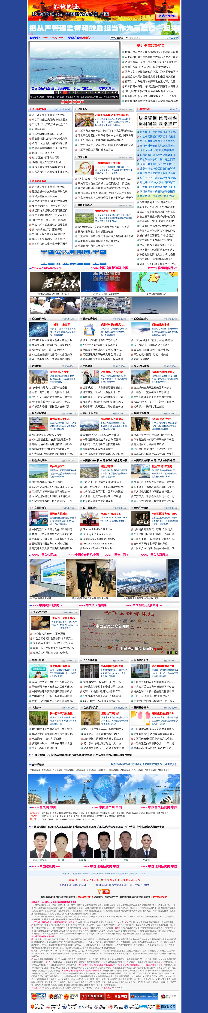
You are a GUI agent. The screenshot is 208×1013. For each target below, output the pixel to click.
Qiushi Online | (48, 819)
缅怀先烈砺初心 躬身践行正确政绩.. (52, 496)
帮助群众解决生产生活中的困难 (49, 243)
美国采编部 (69, 770)
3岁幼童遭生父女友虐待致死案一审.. (52, 439)
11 (99, 92)
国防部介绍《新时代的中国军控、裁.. (154, 548)
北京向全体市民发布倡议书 (98, 501)
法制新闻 (82, 157)
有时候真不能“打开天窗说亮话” (151, 543)
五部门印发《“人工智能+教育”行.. (101, 701)
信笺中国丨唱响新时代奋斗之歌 (101, 734)
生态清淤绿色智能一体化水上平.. (50, 215)
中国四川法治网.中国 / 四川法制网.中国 (154, 460)
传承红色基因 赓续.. (163, 372)
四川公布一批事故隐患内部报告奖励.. (154, 486)
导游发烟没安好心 (60, 419)
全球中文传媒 (54, 9)
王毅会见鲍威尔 (58, 513)
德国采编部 (102, 770)
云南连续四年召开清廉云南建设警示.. (103, 486)
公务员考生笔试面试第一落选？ (157, 255)
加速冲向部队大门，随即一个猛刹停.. (154, 534)
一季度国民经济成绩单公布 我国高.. (102, 439)
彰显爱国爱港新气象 (163, 666)
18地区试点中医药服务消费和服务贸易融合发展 (151, 52)
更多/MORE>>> (125, 109)
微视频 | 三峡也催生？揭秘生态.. (151, 349)
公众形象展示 (91, 707)
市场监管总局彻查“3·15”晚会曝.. (51, 652)
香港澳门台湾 (141, 660)
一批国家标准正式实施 (108, 163)
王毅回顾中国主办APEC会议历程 (50, 543)
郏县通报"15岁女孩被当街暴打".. (158, 182)
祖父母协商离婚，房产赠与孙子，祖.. (52, 501)
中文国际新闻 (39, 507)
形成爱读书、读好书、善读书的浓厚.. (154, 401)
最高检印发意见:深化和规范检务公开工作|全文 (151, 96)
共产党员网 (46, 813)
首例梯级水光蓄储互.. (113, 419)
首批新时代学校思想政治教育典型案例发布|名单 (151, 101)
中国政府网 (105, 813)
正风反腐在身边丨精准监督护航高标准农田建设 (151, 86)
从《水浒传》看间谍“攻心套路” (40, 97)
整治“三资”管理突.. (162, 466)
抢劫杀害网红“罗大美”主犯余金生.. (51, 449)
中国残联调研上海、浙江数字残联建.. (52, 696)
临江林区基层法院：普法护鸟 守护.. (153, 449)
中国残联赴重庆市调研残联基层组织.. (52, 691)
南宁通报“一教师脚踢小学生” (155, 264)
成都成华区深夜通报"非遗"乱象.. (158, 196)
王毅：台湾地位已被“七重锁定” (151, 696)
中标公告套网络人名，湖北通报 (157, 259)
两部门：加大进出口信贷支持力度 (102, 444)
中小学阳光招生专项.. (113, 666)
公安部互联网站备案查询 (105, 816)
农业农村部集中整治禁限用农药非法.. (52, 729)
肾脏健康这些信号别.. (164, 713)
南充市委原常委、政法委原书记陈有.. (154, 501)
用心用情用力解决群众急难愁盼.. (50, 138)
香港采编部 (46, 770)
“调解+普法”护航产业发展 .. (47, 162)
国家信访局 (46, 816)
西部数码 (121, 816)
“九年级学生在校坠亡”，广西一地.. (102, 682)
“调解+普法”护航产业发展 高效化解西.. (101, 597)
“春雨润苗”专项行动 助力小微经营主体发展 (149, 91)
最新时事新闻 (39, 181)
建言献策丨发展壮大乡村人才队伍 (102, 392)
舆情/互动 (144, 109)
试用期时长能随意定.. (113, 324)
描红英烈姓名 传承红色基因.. (48, 482)
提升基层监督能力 (151, 45)
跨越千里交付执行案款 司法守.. (49, 167)
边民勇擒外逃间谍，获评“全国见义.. (154, 529)
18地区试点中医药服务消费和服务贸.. (154, 729)
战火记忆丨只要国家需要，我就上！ (103, 738)
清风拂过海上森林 (105, 211)
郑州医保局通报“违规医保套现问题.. (154, 734)
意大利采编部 (137, 770)
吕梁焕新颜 (38, 129)
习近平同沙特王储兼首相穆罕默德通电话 (100, 140)
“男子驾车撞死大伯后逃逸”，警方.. (51, 401)
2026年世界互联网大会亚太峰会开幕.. (52, 340)
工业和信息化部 (117, 813)
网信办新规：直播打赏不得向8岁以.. (52, 345)
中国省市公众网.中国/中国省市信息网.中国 (105, 460)
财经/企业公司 (90, 413)
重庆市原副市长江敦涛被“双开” (95, 245)
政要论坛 (82, 109)
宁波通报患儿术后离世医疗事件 (157, 187)
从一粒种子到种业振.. (62, 713)
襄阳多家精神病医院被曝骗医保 (157, 191)
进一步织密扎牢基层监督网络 (48, 115)
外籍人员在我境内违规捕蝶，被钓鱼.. (52, 444)
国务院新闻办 (162, 813)
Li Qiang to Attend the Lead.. (97, 534)
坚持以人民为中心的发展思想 (48, 234)
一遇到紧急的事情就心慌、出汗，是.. (154, 743)
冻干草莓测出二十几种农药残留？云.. (54, 643)
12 (103, 92)
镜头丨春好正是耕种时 (44, 748)
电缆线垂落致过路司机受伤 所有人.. (102, 349)
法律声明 (86, 873)
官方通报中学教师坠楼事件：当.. (158, 132)
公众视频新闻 (141, 318)
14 (112, 92)
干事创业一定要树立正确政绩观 (151, 392)
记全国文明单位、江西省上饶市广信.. (104, 748)
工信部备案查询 (87, 816)
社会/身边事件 (39, 460)
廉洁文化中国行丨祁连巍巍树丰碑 (73, 97)
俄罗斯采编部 (150, 770)
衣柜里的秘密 (141, 359)
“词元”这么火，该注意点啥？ (48, 349)
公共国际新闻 (90, 507)
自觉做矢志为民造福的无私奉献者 (153, 387)
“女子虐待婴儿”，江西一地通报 (49, 387)
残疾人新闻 (38, 660)
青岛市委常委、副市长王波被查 (95, 231)
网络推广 (174, 109)
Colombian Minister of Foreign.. (99, 538)
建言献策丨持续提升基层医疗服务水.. (103, 387)
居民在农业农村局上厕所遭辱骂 (157, 173)
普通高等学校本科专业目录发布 (49, 148)
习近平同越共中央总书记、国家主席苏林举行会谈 (105, 145)
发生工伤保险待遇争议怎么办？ (100, 340)
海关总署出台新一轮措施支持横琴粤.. (154, 691)
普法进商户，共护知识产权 (149, 444)
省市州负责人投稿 (62, 109)
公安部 (128, 813)
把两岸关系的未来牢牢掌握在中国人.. (154, 682)
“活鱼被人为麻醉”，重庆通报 (49, 633)
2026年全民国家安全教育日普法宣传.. (52, 486)
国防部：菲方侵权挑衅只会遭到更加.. (154, 538)
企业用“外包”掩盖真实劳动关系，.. (102, 345)
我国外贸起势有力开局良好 (98, 449)
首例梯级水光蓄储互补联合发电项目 (152, 597)
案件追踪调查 (39, 413)
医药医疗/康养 (141, 707)
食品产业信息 (40, 612)
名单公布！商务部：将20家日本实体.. (52, 538)
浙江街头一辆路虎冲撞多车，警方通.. (52, 397)
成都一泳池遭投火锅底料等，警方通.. (154, 482)
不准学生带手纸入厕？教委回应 (157, 159)
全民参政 (87, 366)
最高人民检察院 (92, 813)
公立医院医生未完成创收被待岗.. (158, 177)
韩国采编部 (114, 770)
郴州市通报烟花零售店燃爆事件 (157, 154)
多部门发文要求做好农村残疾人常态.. (52, 682)
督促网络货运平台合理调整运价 (49, 210)
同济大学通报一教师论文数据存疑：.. (103, 691)
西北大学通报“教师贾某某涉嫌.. (157, 150)
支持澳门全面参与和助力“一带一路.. (154, 701)
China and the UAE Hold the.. (98, 529)
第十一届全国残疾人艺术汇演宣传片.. (52, 701)
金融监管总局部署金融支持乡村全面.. (52, 734)
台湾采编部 (57, 770)
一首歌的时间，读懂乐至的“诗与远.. (154, 340)
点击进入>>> (87, 38)
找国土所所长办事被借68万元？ (157, 250)
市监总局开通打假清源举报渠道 (157, 136)
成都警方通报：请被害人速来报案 (51, 406)
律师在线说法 (90, 318)
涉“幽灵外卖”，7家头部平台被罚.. (101, 434)
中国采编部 (35, 770)
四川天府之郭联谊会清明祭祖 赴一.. (52, 491)
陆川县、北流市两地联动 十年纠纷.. (102, 496)
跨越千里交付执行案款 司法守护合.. (153, 434)
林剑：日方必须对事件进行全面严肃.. (52, 534)
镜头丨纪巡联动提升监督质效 (48, 239)
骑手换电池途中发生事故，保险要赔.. (103, 359)
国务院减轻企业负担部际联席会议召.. (103, 453)
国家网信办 (151, 813)
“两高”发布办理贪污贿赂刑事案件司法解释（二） (105, 178)
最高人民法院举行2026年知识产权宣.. (154, 453)
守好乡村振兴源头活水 (44, 196)
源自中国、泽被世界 (43, 152)
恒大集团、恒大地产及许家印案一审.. (52, 453)
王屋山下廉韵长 (110, 713)
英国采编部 (91, 770)
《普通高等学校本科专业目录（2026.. (103, 686)
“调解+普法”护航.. (162, 419)
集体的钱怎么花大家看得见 (47, 229)
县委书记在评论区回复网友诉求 (157, 168)
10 (95, 92)
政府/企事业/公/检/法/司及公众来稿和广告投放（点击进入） (144, 764)
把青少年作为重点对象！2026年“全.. (103, 696)
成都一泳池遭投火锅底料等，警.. (50, 143)
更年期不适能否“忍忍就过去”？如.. (153, 748)
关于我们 (66, 873)
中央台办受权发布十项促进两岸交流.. (154, 686)
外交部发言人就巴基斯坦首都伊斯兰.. (52, 548)
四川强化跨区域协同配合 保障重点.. (153, 491)
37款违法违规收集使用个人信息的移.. (52, 354)
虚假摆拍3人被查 (59, 372)
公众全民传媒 (39, 318)
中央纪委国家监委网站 (62, 813)
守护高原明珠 (57, 466)
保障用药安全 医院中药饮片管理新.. (153, 738)
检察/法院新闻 (141, 413)
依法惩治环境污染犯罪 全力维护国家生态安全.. (104, 188)
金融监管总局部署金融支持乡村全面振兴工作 (150, 76)
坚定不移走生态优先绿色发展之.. (50, 119)
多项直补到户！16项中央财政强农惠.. (52, 743)
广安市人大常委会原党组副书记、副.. (154, 496)
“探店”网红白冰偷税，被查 (47, 133)
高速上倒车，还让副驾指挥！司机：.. (52, 392)
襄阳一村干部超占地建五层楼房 (157, 145)
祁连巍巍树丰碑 (160, 324)
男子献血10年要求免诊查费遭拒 (157, 141)
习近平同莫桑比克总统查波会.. (112, 115)
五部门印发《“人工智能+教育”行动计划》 (148, 66)
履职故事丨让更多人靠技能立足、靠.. (103, 397)
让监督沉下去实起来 (112, 372)
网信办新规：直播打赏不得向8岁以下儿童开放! (151, 62)
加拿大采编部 (163, 770)
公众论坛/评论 (141, 366)
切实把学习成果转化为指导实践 (49, 224)
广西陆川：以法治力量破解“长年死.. (103, 482)
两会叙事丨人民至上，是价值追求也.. (103, 406)
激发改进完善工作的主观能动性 (49, 201)
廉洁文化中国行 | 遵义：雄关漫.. (151, 354)
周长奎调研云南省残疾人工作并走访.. (52, 686)
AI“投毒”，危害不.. (60, 324)
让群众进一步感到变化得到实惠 (49, 191)
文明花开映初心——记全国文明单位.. (104, 729)
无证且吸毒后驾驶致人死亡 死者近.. (102, 354)
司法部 (142, 813)
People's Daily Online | (65, 819)
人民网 (55, 816)
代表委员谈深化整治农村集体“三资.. (103, 401)
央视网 (69, 816)
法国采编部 (125, 770)
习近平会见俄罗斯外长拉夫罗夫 (95, 149)
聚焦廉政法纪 (85, 205)
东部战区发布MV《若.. (164, 513)
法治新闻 (37, 366)
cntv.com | (91, 819)
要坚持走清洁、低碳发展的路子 (49, 205)
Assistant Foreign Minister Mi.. (98, 543)
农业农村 (37, 707)
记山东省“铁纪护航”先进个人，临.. (102, 743)
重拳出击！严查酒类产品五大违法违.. (54, 648)
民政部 (135, 813)
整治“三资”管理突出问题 (46, 157)
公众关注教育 (90, 660)
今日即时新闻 (39, 109)
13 (107, 92)
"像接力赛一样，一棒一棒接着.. (49, 220)
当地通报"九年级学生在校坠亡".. (50, 124)
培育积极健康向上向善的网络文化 (153, 397)
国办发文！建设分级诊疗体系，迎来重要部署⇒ (151, 71)
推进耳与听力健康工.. (62, 666)
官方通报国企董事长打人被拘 (155, 245)
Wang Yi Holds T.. (111, 513)
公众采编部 (76, 873)
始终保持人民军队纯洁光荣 (149, 406)
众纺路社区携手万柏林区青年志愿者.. (103, 491)
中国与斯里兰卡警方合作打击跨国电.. (52, 529)
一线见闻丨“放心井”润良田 (47, 738)
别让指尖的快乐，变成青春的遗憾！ (52, 359)
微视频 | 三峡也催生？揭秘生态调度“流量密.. (111, 97)
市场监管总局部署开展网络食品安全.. (54, 638)
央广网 (76, 816)
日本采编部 (80, 770)
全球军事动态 (141, 507)
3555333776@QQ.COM (52, 38)
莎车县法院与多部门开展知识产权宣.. (154, 439)
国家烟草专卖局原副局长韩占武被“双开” (100, 241)
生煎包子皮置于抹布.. (64, 618)
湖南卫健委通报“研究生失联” (156, 164)
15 (116, 92)
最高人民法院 (78, 813)
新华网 (62, 816)
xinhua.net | (81, 819)
